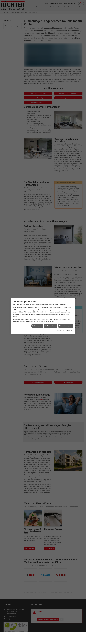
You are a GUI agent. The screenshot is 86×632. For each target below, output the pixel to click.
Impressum (60, 330)
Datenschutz (69, 330)
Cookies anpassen (37, 326)
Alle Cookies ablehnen (50, 326)
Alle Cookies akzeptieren (65, 326)
